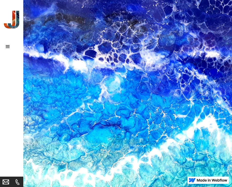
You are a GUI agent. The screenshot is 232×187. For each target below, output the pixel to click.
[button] (11, 47)
